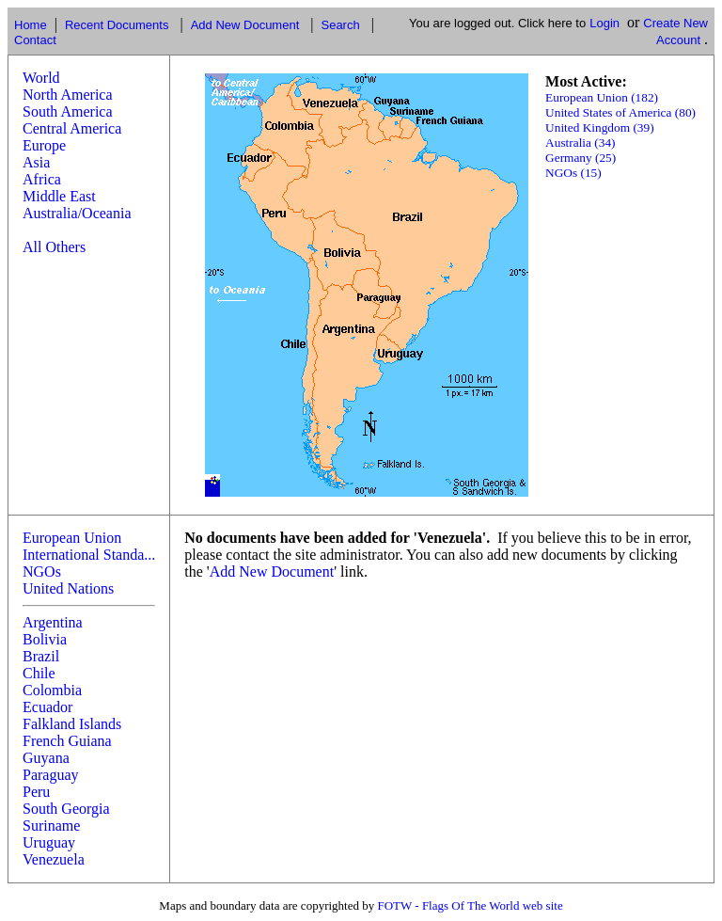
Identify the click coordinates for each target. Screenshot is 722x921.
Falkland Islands (72, 724)
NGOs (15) (573, 173)
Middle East (59, 196)
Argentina (53, 622)
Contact (35, 40)
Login (604, 23)
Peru (36, 792)
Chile (39, 673)
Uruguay (49, 842)
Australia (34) (580, 142)
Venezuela (54, 859)
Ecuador (47, 707)
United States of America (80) (620, 112)
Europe (44, 145)
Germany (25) (580, 158)
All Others (54, 247)
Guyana (46, 758)
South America (68, 111)
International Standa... (89, 555)
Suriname (51, 826)
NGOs (42, 572)
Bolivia (45, 639)
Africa (42, 179)
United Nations (68, 588)
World (41, 78)
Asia (36, 162)
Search (340, 25)
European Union (72, 538)
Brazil (41, 656)
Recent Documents (117, 25)
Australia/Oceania (77, 213)
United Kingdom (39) (599, 127)
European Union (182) (601, 97)
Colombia (52, 690)
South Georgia (66, 809)
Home (30, 25)
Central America (72, 128)
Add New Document (245, 25)
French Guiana (67, 741)
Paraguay (51, 775)
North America (68, 95)
